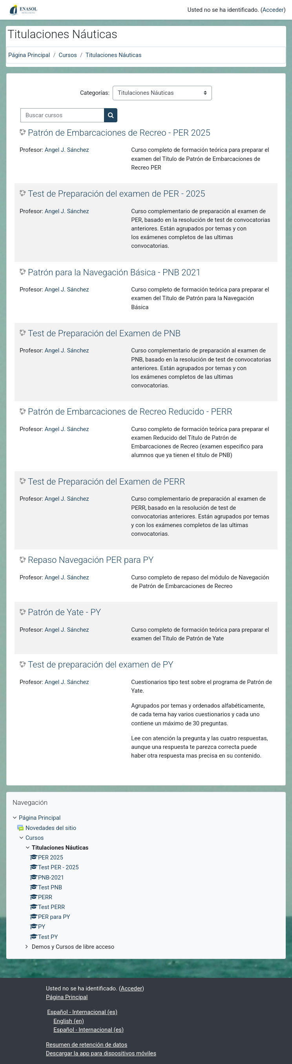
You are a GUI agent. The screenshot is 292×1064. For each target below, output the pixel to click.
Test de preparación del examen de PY (100, 664)
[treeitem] (146, 882)
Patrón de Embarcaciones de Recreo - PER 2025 (119, 132)
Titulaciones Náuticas (114, 55)
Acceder (273, 9)
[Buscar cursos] (62, 115)
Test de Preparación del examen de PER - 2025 (116, 193)
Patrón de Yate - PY (64, 612)
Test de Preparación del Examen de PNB (104, 333)
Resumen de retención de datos (86, 1044)
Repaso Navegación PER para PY (90, 560)
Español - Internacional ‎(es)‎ (82, 1012)
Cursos (68, 55)
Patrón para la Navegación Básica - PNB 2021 (114, 272)
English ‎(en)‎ (68, 1021)
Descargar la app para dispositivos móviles (101, 1053)
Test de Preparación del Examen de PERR (106, 481)
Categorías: (95, 92)
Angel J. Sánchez (67, 149)
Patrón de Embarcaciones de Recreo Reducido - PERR (130, 411)
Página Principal (29, 55)
